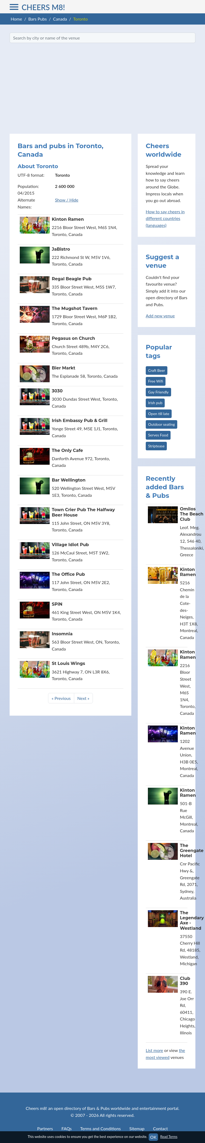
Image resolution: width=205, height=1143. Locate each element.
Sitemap (137, 1128)
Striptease (156, 446)
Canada (60, 18)
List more (154, 1050)
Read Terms (168, 1136)
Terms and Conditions (100, 1128)
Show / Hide (66, 199)
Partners (45, 1128)
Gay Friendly (158, 392)
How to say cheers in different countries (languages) (165, 218)
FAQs (66, 1128)
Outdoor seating (161, 424)
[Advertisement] (102, 88)
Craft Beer (156, 370)
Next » (83, 698)
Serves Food (158, 435)
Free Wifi (155, 381)
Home (16, 18)
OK (153, 1137)
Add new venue (160, 315)
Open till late (158, 413)
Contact (160, 1128)
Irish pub (155, 402)
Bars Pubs (37, 18)
